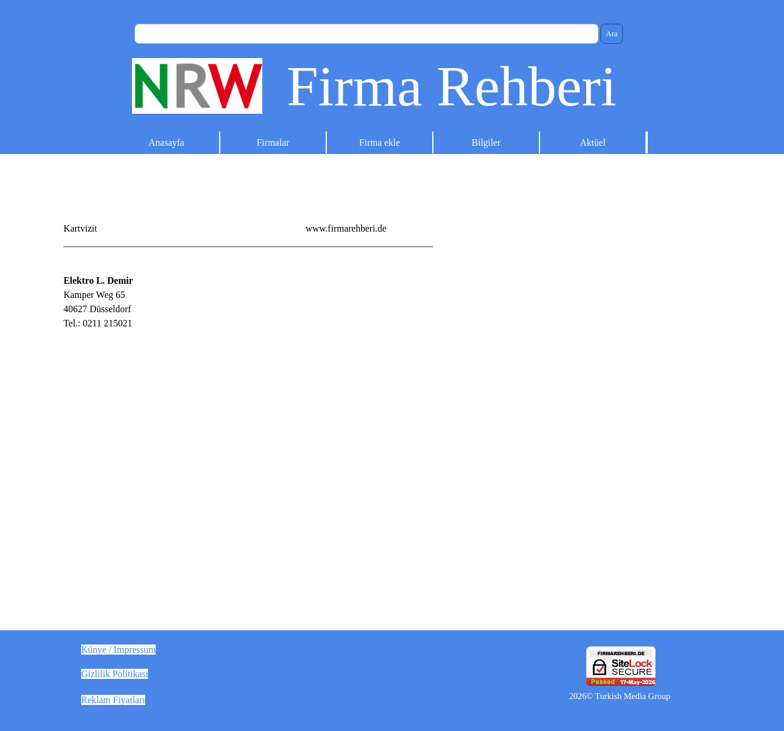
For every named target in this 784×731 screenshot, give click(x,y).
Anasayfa (166, 142)
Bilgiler (486, 142)
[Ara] (366, 34)
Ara (612, 33)
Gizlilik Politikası (114, 674)
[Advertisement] (562, 357)
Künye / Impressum (118, 650)
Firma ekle (379, 142)
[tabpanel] (392, 228)
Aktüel (593, 142)
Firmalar (272, 142)
